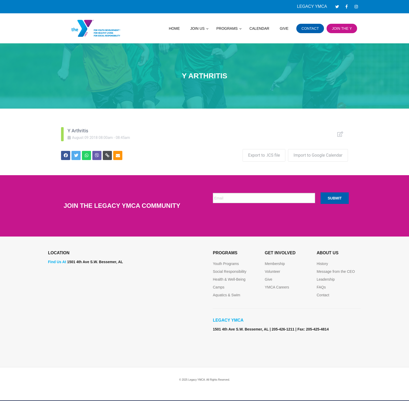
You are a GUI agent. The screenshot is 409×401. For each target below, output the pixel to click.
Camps (218, 287)
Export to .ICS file (264, 155)
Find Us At (57, 262)
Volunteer (272, 271)
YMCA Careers (277, 287)
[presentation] (252, 217)
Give (268, 279)
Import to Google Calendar (317, 155)
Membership (275, 264)
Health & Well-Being (229, 279)
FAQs (321, 287)
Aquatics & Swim (226, 295)
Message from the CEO (336, 271)
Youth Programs (226, 264)
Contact (323, 295)
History (322, 264)
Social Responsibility (229, 271)
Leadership (326, 279)
